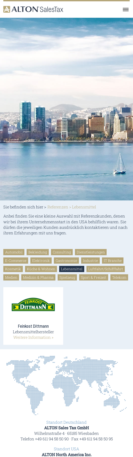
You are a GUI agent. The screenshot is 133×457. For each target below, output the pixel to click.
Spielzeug (67, 277)
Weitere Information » (33, 337)
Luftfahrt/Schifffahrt (105, 269)
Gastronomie (66, 260)
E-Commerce (15, 260)
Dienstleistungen (91, 252)
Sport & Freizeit (93, 277)
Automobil (14, 252)
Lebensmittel (71, 269)
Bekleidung (37, 252)
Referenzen (57, 207)
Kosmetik (13, 269)
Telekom (119, 277)
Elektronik (41, 260)
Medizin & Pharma (38, 277)
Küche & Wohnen (41, 269)
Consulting (62, 252)
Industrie (90, 260)
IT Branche (113, 260)
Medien (11, 277)
